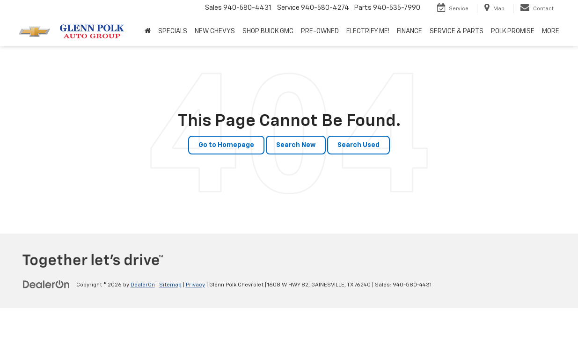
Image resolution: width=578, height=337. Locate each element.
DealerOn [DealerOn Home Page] (143, 285)
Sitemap (170, 285)
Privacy (195, 285)
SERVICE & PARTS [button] (456, 31)
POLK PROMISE (512, 31)
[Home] (147, 31)
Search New (295, 145)
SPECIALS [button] (172, 31)
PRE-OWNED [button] (320, 31)
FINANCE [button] (409, 31)
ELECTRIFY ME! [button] (367, 31)
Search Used (358, 145)
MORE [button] (550, 31)
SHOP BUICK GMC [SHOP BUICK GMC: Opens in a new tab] (267, 31)
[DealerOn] (46, 284)
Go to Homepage (226, 145)
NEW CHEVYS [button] (215, 31)
